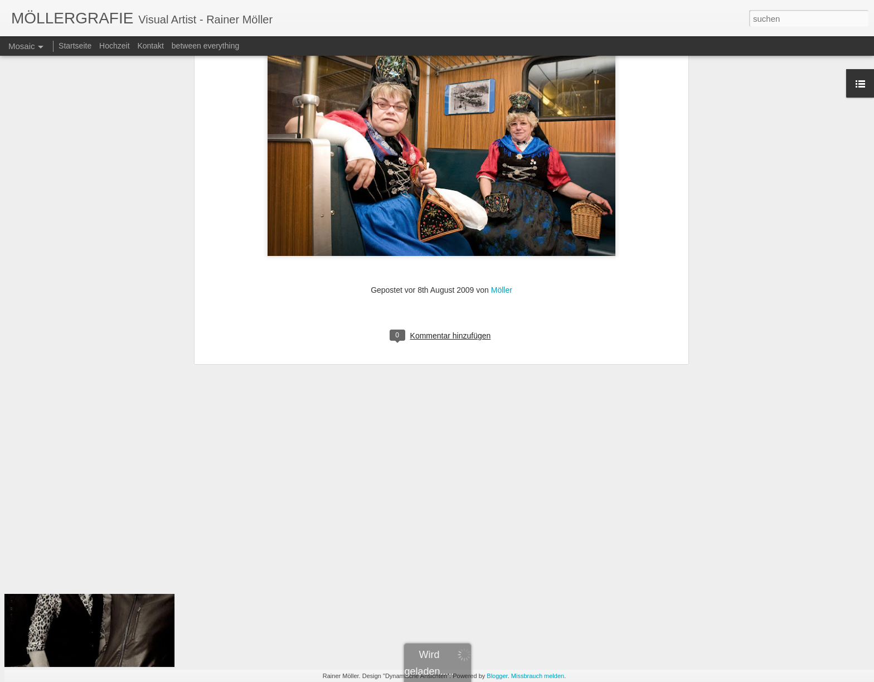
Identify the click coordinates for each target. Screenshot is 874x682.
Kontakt (150, 45)
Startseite (75, 45)
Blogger (497, 676)
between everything (205, 45)
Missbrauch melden (537, 676)
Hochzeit (114, 45)
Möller (501, 158)
